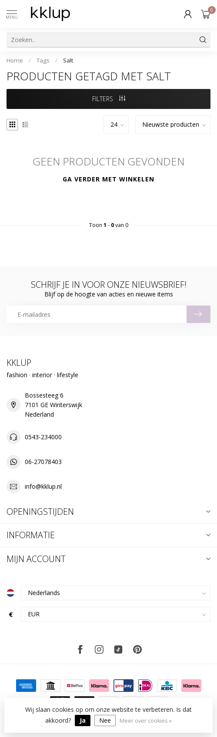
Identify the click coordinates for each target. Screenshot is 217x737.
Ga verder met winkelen (108, 179)
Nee (105, 720)
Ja (83, 720)
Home (15, 60)
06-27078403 (43, 461)
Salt (68, 60)
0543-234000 (43, 437)
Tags (43, 60)
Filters (108, 99)
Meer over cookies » (146, 720)
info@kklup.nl (43, 486)
